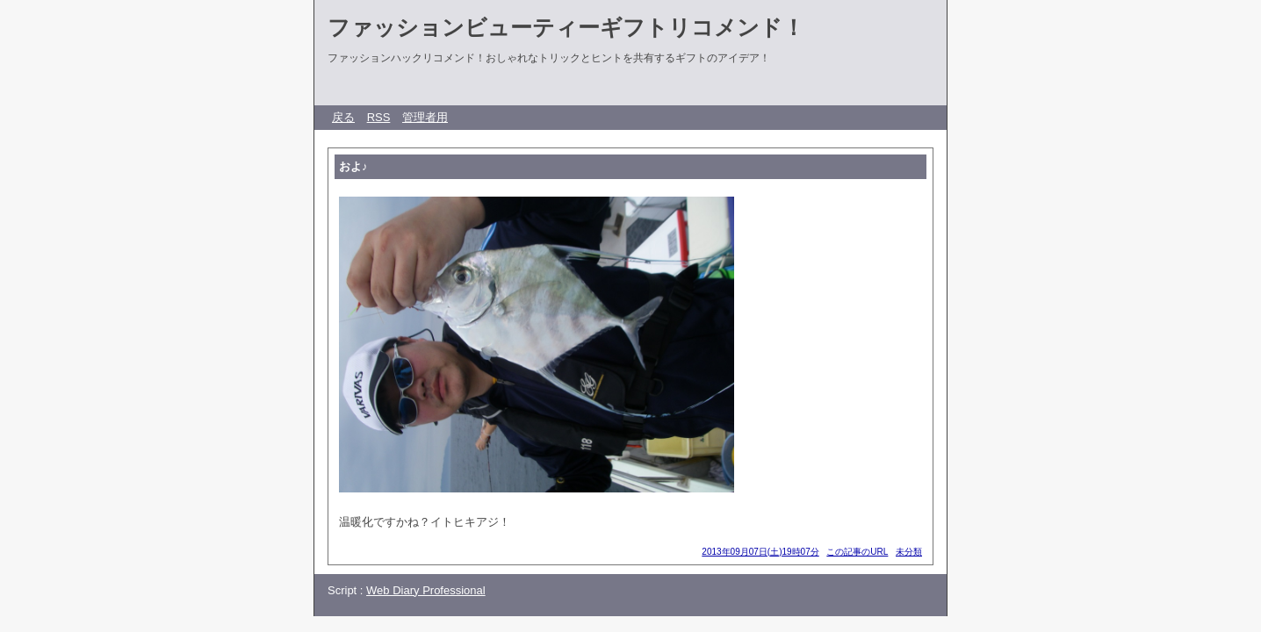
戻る (343, 117)
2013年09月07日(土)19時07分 (760, 552)
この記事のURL (857, 552)
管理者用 (425, 117)
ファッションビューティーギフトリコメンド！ (566, 27)
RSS (379, 117)
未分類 (909, 552)
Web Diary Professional (426, 590)
